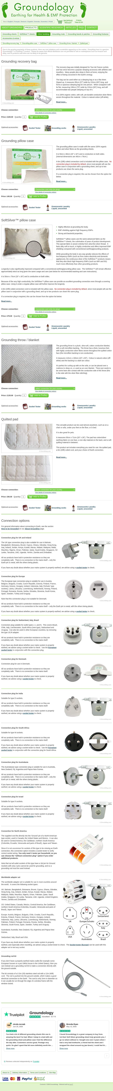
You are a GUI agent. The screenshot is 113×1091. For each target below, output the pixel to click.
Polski (51, 21)
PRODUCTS (31, 28)
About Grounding (32, 529)
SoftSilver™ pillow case (48, 43)
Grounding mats (58, 34)
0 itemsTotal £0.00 (79, 21)
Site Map (52, 1073)
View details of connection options (45, 113)
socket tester (81, 568)
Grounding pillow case (29, 43)
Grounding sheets (10, 34)
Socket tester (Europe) (79, 945)
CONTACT (91, 28)
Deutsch (23, 21)
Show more (10, 1048)
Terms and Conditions (38, 1073)
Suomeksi (44, 21)
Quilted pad (84, 43)
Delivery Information (19, 1073)
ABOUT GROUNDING (12, 28)
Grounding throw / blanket (68, 43)
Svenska (37, 21)
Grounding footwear (101, 34)
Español (30, 21)
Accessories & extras (11, 38)
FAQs (81, 28)
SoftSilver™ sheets (27, 34)
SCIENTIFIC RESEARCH (51, 28)
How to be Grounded (10, 529)
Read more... (61, 102)
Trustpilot (36, 1061)
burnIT (71, 1084)
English (10, 21)
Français (17, 21)
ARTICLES (71, 28)
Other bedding (43, 34)
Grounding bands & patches (79, 34)
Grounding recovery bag (11, 43)
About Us (6, 1073)
